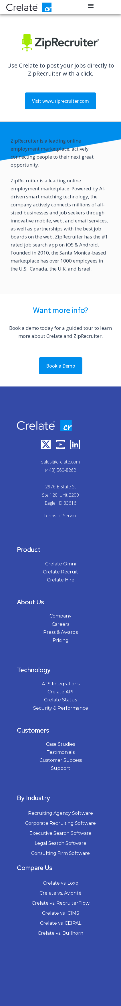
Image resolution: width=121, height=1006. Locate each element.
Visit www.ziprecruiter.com (60, 101)
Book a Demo (60, 365)
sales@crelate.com (60, 462)
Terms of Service (60, 515)
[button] (91, 6)
